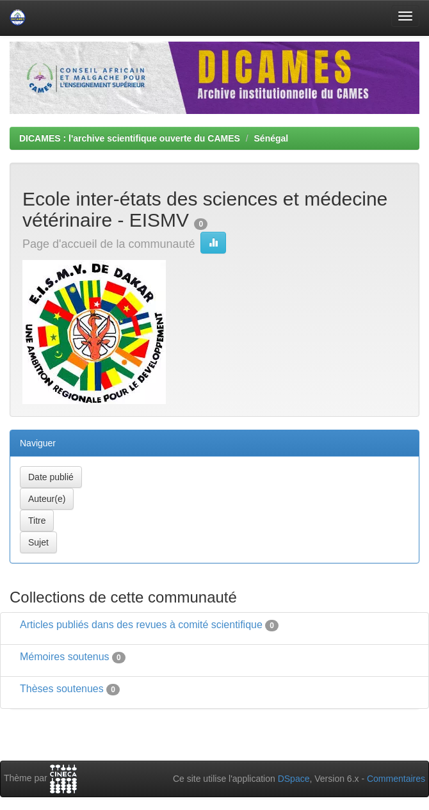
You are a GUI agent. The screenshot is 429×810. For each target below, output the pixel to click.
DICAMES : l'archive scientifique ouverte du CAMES (129, 138)
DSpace (294, 779)
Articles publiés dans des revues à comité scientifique (141, 624)
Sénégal (271, 138)
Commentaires (396, 779)
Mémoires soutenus (64, 656)
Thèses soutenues (62, 688)
